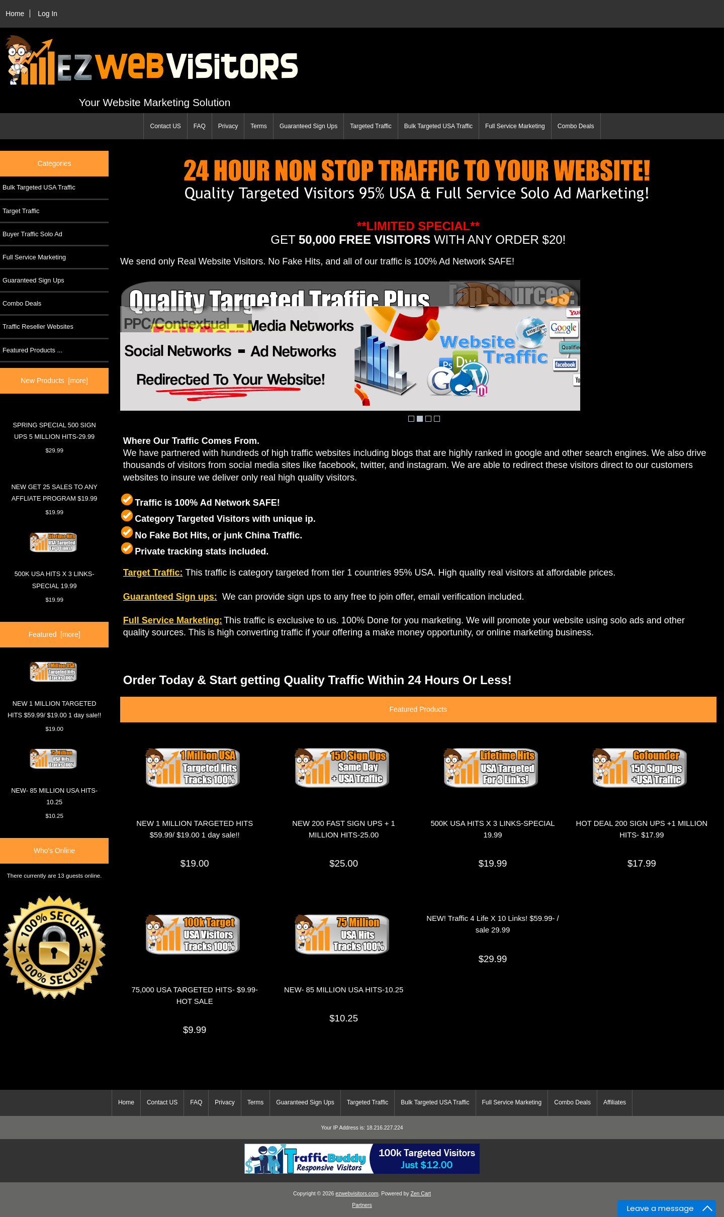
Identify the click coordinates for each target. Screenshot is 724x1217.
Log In (47, 14)
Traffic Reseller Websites (38, 326)
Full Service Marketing (515, 126)
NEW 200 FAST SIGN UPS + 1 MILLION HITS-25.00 (343, 829)
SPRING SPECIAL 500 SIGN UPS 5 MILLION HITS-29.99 (54, 430)
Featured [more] (54, 634)
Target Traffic (21, 211)
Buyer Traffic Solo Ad (32, 234)
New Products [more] (54, 381)
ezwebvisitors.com (356, 1193)
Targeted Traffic (371, 126)
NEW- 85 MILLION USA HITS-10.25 (54, 777)
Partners (362, 1205)
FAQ (200, 126)
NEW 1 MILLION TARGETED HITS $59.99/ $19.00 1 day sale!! (54, 690)
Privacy (228, 126)
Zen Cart (420, 1193)
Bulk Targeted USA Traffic (438, 126)
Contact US (165, 126)
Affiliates (614, 1102)
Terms (258, 126)
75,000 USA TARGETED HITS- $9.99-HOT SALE (194, 995)
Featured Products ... (32, 350)
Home (15, 14)
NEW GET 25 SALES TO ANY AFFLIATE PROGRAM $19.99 (54, 492)
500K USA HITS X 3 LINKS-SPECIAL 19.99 (55, 561)
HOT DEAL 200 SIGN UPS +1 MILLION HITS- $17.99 (642, 829)
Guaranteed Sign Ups (308, 126)
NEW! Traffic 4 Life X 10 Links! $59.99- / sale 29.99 (492, 924)
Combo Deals (576, 126)
